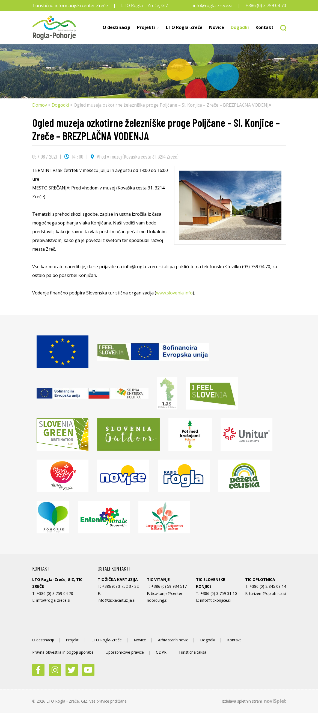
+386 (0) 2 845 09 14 (267, 586)
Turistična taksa (192, 652)
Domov (39, 105)
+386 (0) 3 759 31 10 (218, 593)
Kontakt (264, 27)
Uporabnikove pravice (125, 652)
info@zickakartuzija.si (116, 600)
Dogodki (240, 27)
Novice (216, 27)
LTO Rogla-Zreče (184, 27)
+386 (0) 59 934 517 (169, 586)
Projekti (146, 27)
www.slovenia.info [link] (174, 293)
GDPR (161, 652)
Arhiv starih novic (173, 639)
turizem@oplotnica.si (267, 593)
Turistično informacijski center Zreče (70, 5)
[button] (281, 27)
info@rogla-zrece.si (212, 5)
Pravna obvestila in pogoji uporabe (63, 652)
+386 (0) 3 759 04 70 (266, 5)
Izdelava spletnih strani (254, 701)
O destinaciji (116, 27)
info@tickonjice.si (215, 600)
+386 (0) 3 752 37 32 (120, 586)
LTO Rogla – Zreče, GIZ (144, 5)
